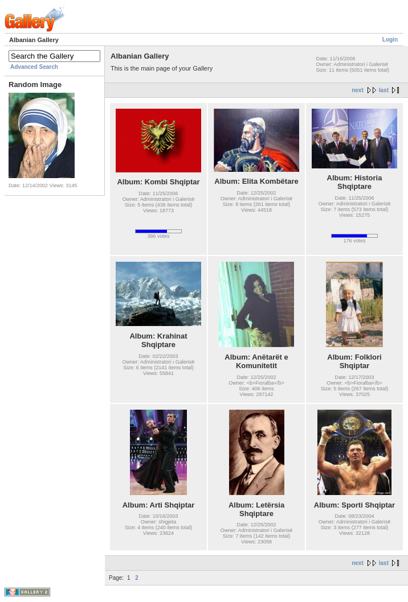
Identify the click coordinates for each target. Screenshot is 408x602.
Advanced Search (34, 67)
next (358, 90)
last (384, 90)
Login (390, 39)
